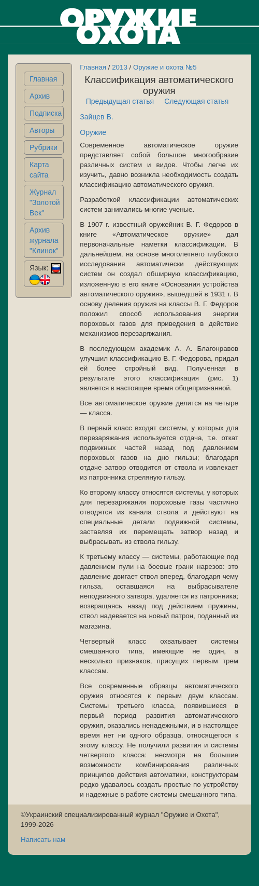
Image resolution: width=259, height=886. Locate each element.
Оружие (93, 132)
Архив (40, 96)
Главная (43, 79)
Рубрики (43, 147)
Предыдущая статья (120, 101)
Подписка (46, 113)
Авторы (42, 130)
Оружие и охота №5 (165, 67)
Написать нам (43, 839)
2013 (119, 67)
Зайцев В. (96, 117)
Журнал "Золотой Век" (45, 202)
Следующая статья (196, 101)
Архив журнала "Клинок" (44, 240)
